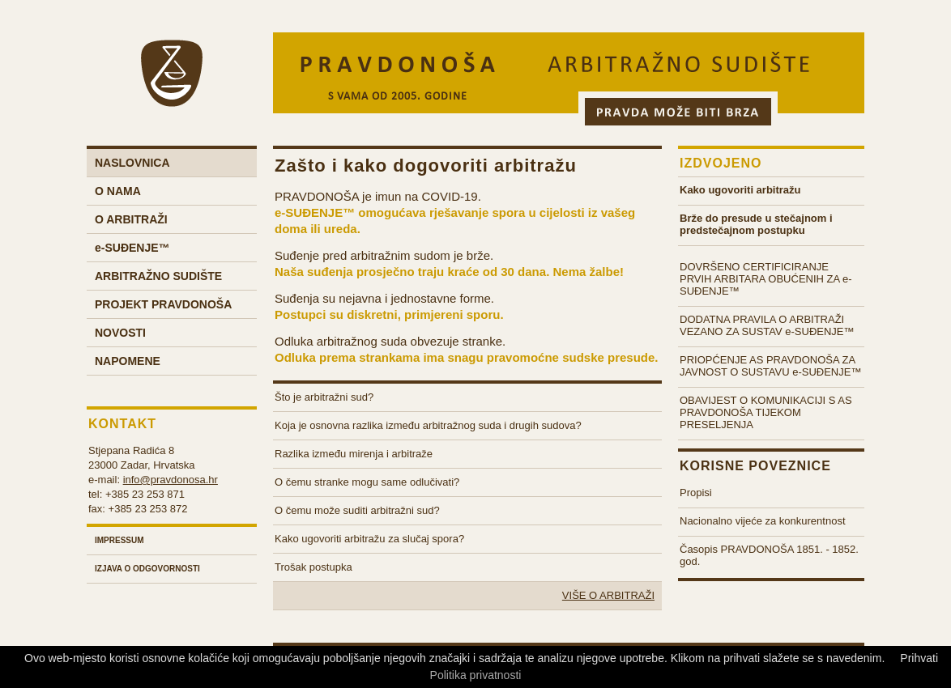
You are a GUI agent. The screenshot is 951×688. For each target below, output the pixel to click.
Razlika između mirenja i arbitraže (354, 454)
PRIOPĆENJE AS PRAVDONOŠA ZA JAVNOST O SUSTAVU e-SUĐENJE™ (770, 366)
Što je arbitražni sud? (324, 397)
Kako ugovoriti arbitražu (740, 190)
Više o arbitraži (608, 595)
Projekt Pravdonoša (163, 304)
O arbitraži (131, 219)
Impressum (119, 540)
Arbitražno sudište (158, 276)
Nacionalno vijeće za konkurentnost (763, 521)
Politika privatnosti (476, 675)
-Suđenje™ (132, 247)
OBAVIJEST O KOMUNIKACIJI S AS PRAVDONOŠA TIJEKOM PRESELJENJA (766, 412)
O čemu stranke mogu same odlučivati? (367, 482)
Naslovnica (132, 162)
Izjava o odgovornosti (147, 568)
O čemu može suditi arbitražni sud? (357, 510)
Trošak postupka (313, 567)
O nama (118, 191)
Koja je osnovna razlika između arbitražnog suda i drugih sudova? (428, 425)
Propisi (696, 492)
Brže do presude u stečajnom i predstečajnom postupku (756, 224)
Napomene (127, 361)
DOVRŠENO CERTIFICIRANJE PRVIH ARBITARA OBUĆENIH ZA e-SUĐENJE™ (766, 279)
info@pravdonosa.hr (170, 480)
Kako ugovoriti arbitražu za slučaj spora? (369, 539)
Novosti (120, 332)
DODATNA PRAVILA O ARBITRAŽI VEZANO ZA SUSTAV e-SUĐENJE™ (767, 325)
